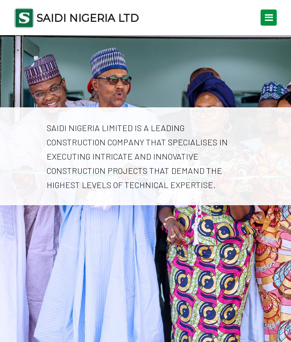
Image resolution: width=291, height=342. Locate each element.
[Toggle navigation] (269, 18)
